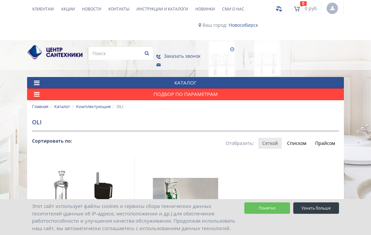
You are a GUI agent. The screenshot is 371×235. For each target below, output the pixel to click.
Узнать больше (316, 208)
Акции (68, 9)
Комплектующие (93, 103)
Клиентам (43, 9)
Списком (296, 139)
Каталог (62, 103)
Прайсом (325, 139)
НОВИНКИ (205, 9)
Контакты (118, 9)
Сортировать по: (52, 137)
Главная (40, 103)
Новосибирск (243, 25)
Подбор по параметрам (126, 90)
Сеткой (270, 139)
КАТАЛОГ (115, 79)
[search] (117, 53)
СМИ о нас (233, 9)
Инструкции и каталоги (162, 9)
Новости (91, 9)
